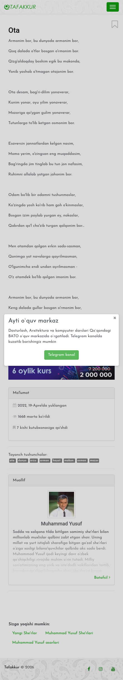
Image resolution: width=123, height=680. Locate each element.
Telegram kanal (61, 354)
